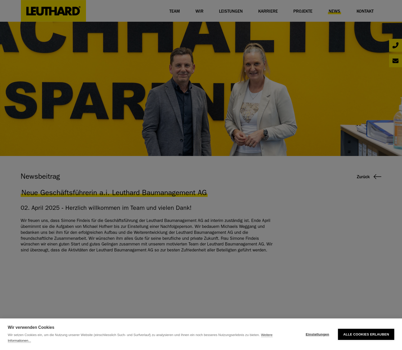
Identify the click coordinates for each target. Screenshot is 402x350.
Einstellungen (317, 334)
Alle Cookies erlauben (366, 334)
